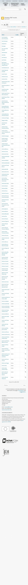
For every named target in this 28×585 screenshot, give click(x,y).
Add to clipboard (25, 37)
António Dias (4, 365)
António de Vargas (5, 363)
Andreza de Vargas (5, 118)
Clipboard (25, 9)
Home (3, 1)
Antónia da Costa (5, 154)
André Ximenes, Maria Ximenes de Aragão (5, 102)
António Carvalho (5, 263)
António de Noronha (6, 334)
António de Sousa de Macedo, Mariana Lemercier (6, 355)
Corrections (8, 1)
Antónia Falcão (4, 188)
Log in (26, 1)
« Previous (6, 385)
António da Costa (5, 281)
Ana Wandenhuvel (5, 67)
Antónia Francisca (5, 193)
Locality (17, 34)
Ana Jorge (3, 46)
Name (3, 34)
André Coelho (4, 74)
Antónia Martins (5, 211)
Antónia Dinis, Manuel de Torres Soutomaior (5, 179)
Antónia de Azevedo (5, 162)
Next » (24, 385)
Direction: (19, 26)
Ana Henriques (4, 41)
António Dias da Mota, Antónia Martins (5, 373)
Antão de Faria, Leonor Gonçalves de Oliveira (6, 132)
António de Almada (5, 303)
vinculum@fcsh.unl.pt (8, 407)
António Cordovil (5, 266)
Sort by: (8, 26)
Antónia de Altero (5, 160)
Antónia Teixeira (5, 218)
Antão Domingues (5, 136)
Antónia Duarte (5, 185)
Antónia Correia (5, 151)
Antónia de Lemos (5, 171)
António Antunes (5, 235)
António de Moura (5, 332)
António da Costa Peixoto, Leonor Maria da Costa (5, 286)
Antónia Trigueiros (5, 221)
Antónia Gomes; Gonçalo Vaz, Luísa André (5, 205)
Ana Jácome (4, 43)
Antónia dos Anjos (5, 183)
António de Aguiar (5, 301)
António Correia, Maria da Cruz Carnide (5, 278)
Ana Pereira (4, 60)
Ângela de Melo (5, 120)
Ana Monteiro (4, 52)
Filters (4, 14)
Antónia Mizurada (5, 213)
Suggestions (14, 1)
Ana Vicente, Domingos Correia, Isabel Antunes (5, 64)
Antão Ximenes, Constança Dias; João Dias (6, 145)
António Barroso (5, 241)
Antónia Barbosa (5, 149)
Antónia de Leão (5, 169)
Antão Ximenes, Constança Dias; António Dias (5, 140)
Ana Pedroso (4, 57)
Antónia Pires (4, 216)
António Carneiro (5, 261)
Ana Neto (3, 55)
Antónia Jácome (5, 208)
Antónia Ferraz (4, 190)
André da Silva (4, 79)
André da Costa (5, 76)
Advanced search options (14, 29)
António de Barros (5, 314)
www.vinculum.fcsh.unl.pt (7, 409)
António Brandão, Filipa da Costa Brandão (5, 253)
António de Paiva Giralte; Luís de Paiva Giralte (6, 350)
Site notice (21, 1)
